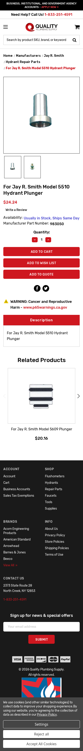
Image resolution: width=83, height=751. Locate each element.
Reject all (41, 734)
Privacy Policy (55, 535)
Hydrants (51, 483)
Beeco (7, 559)
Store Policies (54, 542)
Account (9, 476)
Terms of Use (54, 555)
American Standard (17, 539)
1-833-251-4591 (58, 14)
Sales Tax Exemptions (18, 496)
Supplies (51, 508)
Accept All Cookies (42, 743)
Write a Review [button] (16, 210)
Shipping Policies (57, 548)
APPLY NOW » (49, 7)
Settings (41, 724)
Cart (6, 483)
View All (10, 565)
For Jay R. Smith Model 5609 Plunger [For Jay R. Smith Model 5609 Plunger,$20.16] (41, 429)
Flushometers (54, 476)
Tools (48, 502)
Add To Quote (41, 274)
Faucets (50, 496)
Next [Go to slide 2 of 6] (78, 396)
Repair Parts (53, 489)
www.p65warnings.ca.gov (45, 307)
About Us (51, 529)
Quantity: (41, 232)
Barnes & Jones (14, 552)
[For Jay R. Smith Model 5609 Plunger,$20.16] (41, 396)
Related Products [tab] (41, 360)
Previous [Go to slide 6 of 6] (4, 396)
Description (41, 320)
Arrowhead (11, 546)
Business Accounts (16, 489)
